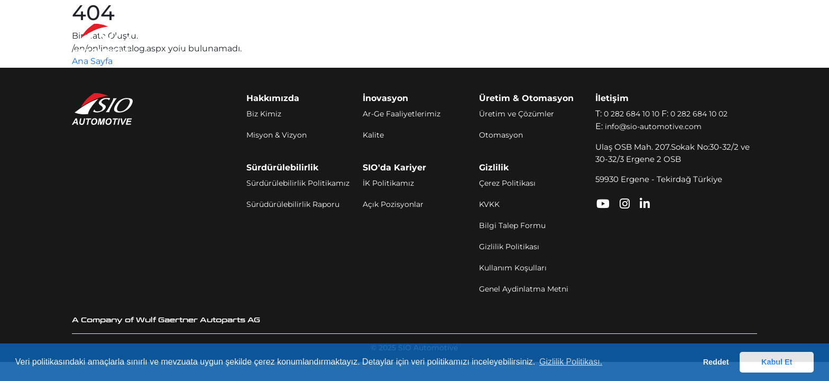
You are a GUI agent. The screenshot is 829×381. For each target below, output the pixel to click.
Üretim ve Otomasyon (359, 39)
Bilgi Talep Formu (512, 225)
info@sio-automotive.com (653, 126)
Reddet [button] (716, 362)
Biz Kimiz (263, 114)
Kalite (373, 135)
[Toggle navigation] (745, 39)
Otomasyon (501, 135)
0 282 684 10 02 (698, 114)
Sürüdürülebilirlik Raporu (292, 204)
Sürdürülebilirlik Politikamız (297, 183)
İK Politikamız (388, 183)
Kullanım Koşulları (513, 268)
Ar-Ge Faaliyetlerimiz (401, 114)
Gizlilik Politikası (509, 246)
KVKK (489, 204)
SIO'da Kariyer (526, 39)
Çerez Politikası (507, 183)
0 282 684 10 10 (631, 114)
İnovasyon (280, 39)
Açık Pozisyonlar (393, 204)
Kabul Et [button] (776, 362)
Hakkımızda (223, 39)
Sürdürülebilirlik (451, 39)
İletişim (580, 39)
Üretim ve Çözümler (516, 114)
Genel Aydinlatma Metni (523, 289)
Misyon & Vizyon (276, 135)
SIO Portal (625, 39)
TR (716, 39)
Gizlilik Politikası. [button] (570, 361)
